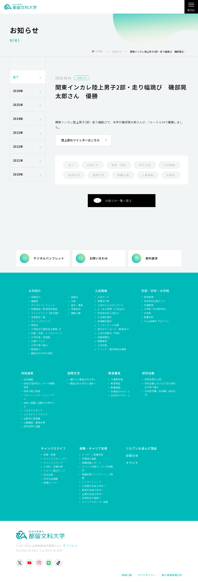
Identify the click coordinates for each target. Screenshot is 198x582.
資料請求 (151, 258)
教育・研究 (119, 165)
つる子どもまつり (33, 410)
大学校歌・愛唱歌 (40, 337)
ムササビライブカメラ (35, 414)
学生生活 (145, 165)
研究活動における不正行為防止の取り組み (160, 385)
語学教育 (148, 297)
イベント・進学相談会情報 (111, 349)
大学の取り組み (39, 345)
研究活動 (148, 373)
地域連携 (27, 373)
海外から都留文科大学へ (83, 379)
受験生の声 (103, 301)
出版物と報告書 (32, 418)
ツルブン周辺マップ (54, 470)
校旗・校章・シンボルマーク (46, 333)
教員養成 (114, 373)
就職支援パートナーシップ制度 (97, 476)
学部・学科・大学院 (155, 291)
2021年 (27, 160)
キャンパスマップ (40, 321)
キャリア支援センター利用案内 (97, 468)
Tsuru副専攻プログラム (156, 321)
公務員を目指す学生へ (94, 485)
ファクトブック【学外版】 (45, 313)
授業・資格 (49, 454)
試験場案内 (103, 337)
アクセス (72, 546)
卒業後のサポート (120, 391)
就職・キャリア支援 (93, 448)
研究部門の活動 (32, 426)
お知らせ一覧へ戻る (113, 200)
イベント (132, 463)
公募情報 (148, 175)
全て (71, 165)
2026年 (27, 91)
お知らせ (81, 77)
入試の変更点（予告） (109, 333)
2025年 (27, 105)
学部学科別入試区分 (108, 313)
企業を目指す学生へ (92, 494)
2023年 (27, 133)
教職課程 (115, 387)
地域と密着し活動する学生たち (39, 404)
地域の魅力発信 (32, 391)
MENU (191, 8)
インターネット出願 (108, 325)
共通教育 (148, 305)
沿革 (73, 301)
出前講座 (28, 379)
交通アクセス (38, 341)
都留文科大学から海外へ (83, 383)
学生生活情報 (51, 478)
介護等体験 (117, 379)
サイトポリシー (147, 575)
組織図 (34, 301)
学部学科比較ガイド (154, 301)
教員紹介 (36, 349)
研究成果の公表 (153, 379)
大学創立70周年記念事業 (44, 329)
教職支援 (123, 175)
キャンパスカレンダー (55, 458)
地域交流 (74, 175)
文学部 (147, 313)
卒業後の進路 (89, 458)
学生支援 (48, 474)
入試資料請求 (104, 317)
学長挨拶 (75, 309)
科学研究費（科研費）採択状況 (160, 392)
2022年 (27, 146)
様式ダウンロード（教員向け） (113, 329)
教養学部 (148, 317)
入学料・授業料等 (53, 466)
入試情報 (169, 165)
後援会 (74, 297)
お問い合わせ (99, 258)
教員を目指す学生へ (92, 490)
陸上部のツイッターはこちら (80, 140)
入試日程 (102, 345)
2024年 (27, 119)
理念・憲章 (77, 305)
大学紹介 (35, 291)
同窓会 (34, 325)
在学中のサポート (120, 395)
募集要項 (102, 341)
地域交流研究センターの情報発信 (39, 385)
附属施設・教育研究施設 (44, 309)
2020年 (27, 174)
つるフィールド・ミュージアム (39, 396)
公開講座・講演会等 (34, 422)
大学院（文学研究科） (156, 309)
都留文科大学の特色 (42, 353)
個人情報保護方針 (172, 575)
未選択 (170, 175)
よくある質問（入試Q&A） (111, 309)
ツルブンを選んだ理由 (141, 448)
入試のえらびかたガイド (110, 305)
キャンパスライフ (53, 448)
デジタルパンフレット (48, 258)
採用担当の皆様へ (91, 497)
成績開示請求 (104, 321)
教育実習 (115, 383)
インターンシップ (91, 481)
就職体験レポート (91, 462)
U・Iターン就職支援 (92, 454)
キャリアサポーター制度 (95, 501)
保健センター (51, 482)
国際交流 (98, 175)
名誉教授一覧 (38, 317)
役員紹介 (36, 297)
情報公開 (75, 313)
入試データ (103, 297)
